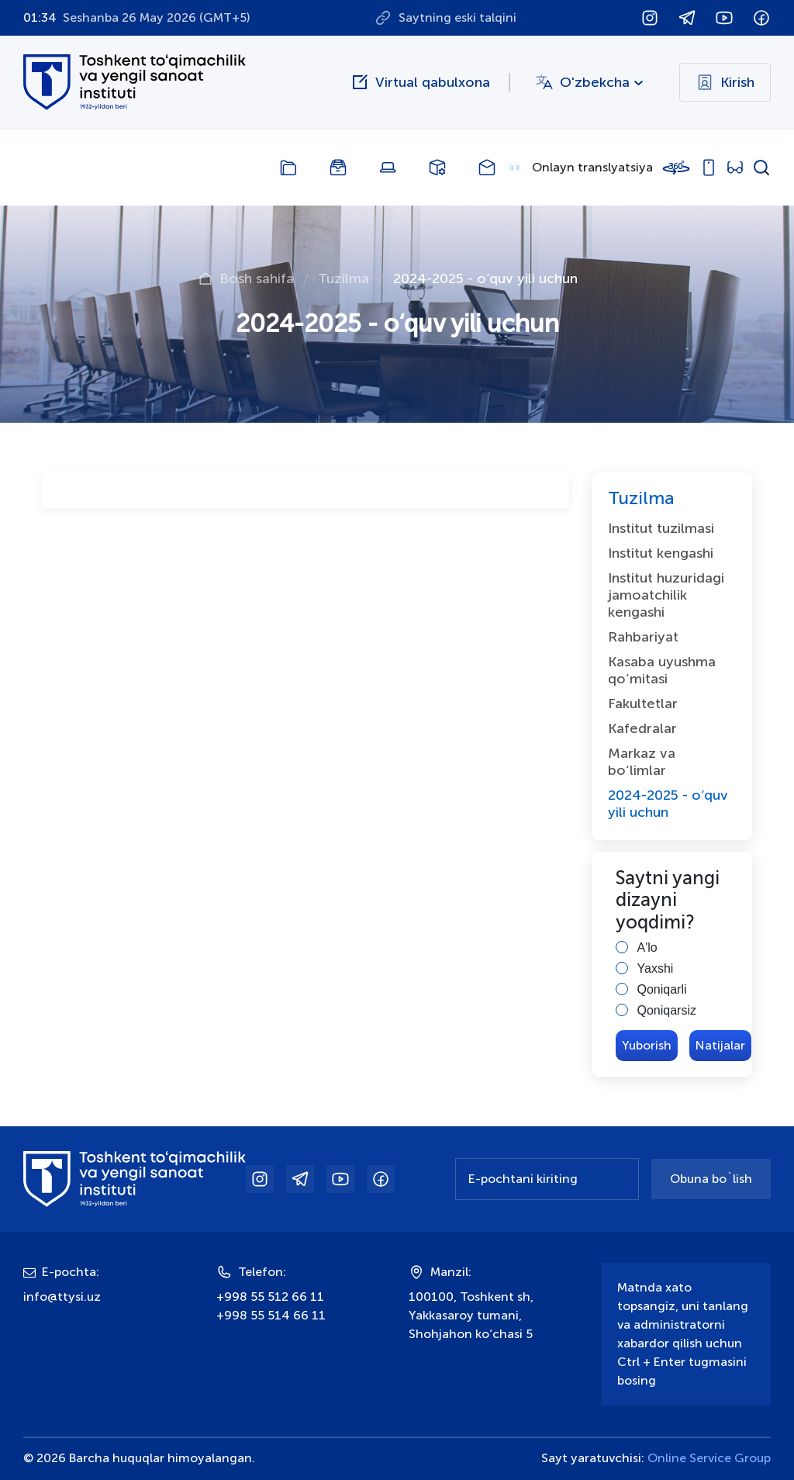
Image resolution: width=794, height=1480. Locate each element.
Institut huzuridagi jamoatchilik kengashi (666, 595)
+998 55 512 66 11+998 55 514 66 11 (271, 1306)
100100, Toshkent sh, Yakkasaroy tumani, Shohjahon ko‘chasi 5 (471, 1315)
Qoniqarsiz (666, 1010)
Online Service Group (709, 1458)
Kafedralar (642, 728)
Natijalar (720, 1045)
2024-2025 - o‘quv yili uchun (668, 804)
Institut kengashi (660, 553)
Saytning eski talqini (457, 17)
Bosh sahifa (256, 278)
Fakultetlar (643, 703)
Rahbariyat (643, 636)
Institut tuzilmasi (661, 528)
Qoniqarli (662, 989)
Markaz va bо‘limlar (641, 762)
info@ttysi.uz (62, 1296)
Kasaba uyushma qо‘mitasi (662, 670)
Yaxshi (655, 968)
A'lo (647, 947)
